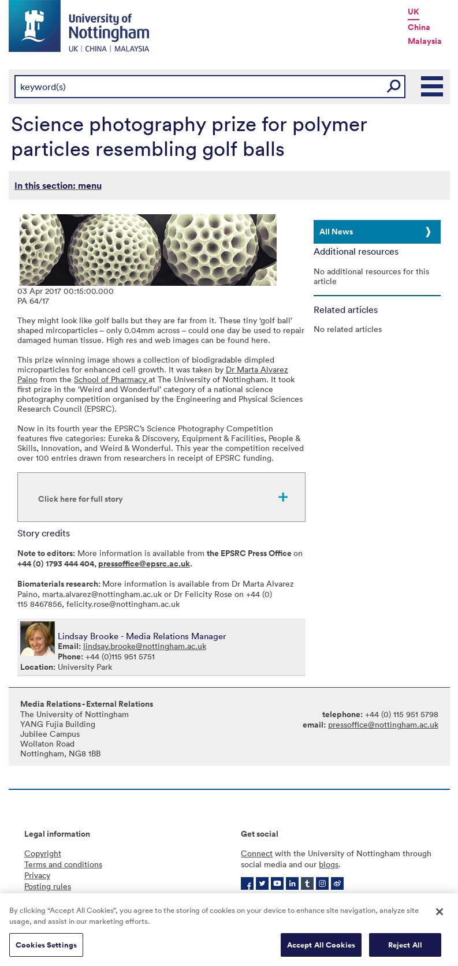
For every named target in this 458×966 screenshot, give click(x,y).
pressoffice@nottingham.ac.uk (383, 724)
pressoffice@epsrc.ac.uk (144, 563)
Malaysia (425, 41)
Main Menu (432, 86)
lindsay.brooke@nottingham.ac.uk (144, 645)
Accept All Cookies (321, 948)
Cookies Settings (46, 948)
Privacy (37, 875)
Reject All (405, 948)
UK (413, 11)
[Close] (439, 915)
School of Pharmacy (111, 379)
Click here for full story (80, 499)
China (419, 27)
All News (336, 231)
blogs (328, 864)
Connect (257, 853)
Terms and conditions (63, 864)
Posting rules (47, 886)
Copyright (42, 853)
